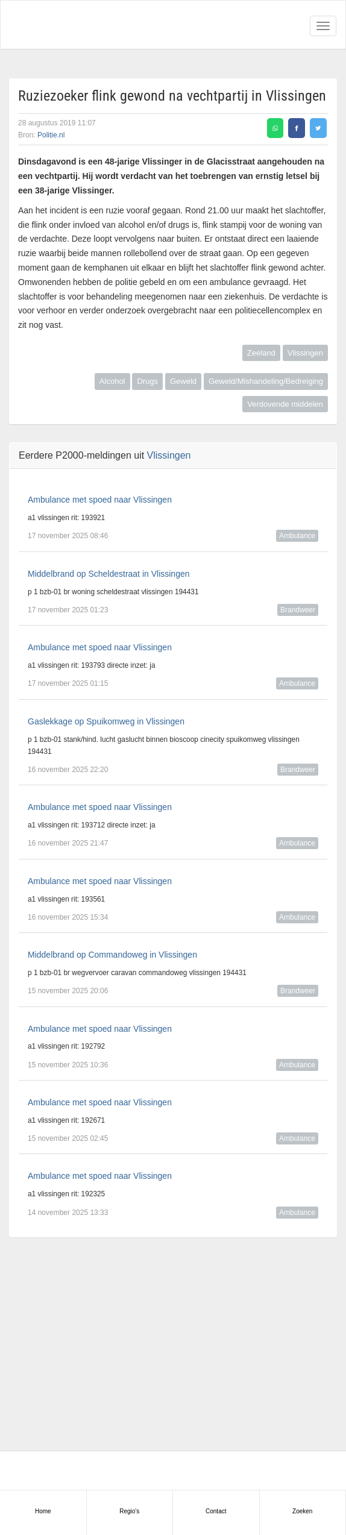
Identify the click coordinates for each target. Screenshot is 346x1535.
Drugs (147, 381)
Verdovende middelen (285, 404)
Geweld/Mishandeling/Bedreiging (266, 381)
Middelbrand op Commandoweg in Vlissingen (112, 954)
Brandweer (297, 610)
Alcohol (112, 381)
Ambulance (297, 536)
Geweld (183, 381)
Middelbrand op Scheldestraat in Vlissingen (109, 574)
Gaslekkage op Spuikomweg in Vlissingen (106, 721)
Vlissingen (305, 352)
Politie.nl (50, 135)
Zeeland (261, 352)
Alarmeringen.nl (61, 25)
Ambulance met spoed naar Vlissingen (100, 499)
